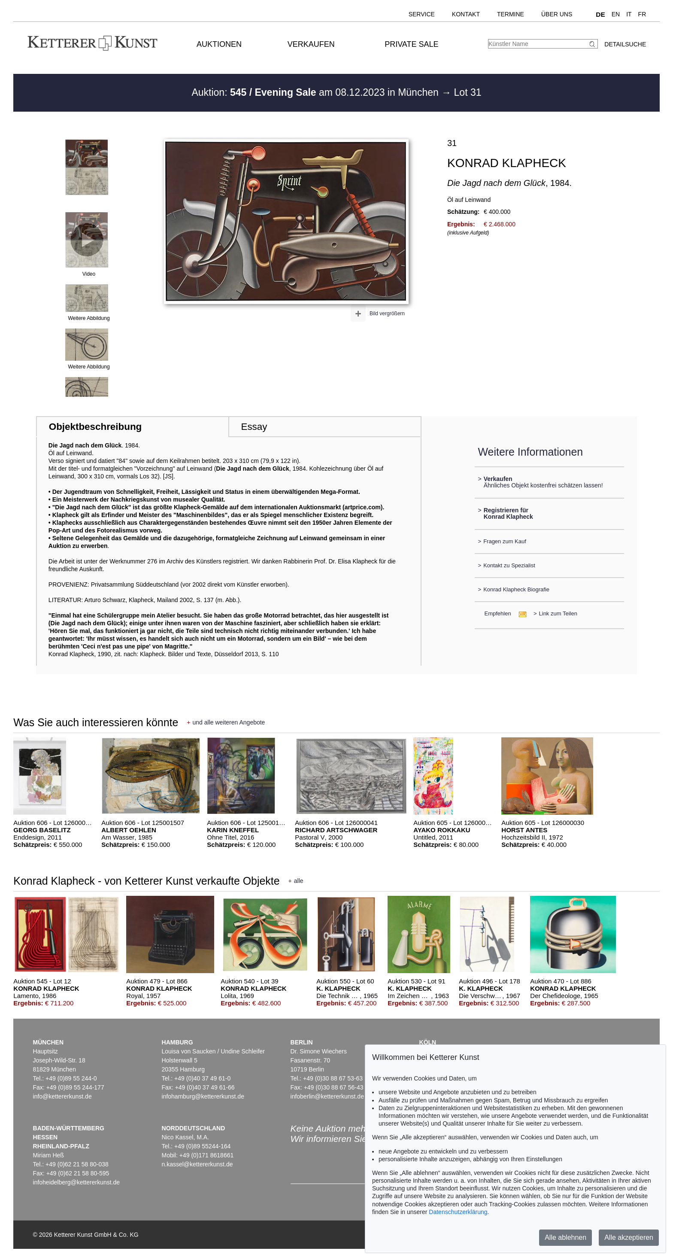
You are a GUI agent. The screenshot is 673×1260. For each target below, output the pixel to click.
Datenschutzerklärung (458, 1211)
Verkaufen (311, 44)
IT (628, 14)
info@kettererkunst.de (62, 1096)
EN (616, 14)
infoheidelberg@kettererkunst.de (76, 1182)
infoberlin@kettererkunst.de (327, 1096)
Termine (510, 14)
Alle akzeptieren (628, 1237)
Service (422, 14)
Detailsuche (625, 44)
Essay (254, 426)
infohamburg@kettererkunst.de (203, 1096)
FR (642, 14)
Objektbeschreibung (95, 426)
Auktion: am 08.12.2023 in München (316, 92)
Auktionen (219, 44)
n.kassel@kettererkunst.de (197, 1164)
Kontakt (466, 14)
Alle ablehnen (565, 1237)
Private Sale (411, 44)
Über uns (556, 14)
